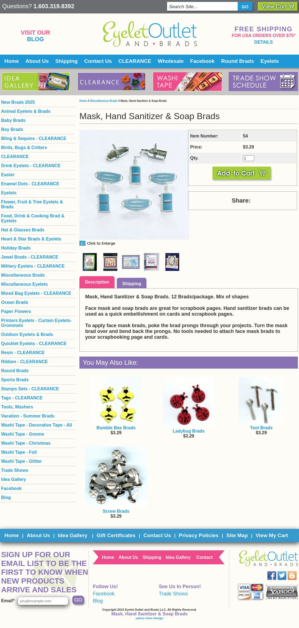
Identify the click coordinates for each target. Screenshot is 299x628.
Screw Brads (116, 511)
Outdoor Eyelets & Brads (27, 334)
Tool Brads (261, 427)
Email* (8, 600)
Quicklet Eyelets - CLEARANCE (34, 343)
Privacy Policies (198, 535)
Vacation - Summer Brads (27, 416)
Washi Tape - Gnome (22, 434)
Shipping (66, 61)
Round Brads (237, 61)
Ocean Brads (14, 302)
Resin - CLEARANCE (23, 352)
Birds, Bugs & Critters (24, 147)
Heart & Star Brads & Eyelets (31, 239)
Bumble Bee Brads (115, 427)
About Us (37, 61)
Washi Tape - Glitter (21, 461)
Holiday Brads (16, 248)
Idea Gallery (13, 479)
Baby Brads (13, 120)
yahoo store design (150, 618)
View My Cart (272, 535)
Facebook (202, 61)
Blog (35, 39)
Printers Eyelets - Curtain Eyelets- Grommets (36, 323)
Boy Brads (12, 129)
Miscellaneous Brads (103, 100)
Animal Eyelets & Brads (26, 111)
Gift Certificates (116, 535)
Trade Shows (14, 470)
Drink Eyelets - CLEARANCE (30, 165)
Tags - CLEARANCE (22, 398)
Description (97, 282)
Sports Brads (15, 379)
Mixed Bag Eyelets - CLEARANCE (36, 293)
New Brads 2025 (18, 102)
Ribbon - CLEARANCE (24, 361)
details (263, 42)
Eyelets (270, 61)
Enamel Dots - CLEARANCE (30, 183)
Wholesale (171, 61)
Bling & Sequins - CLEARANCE (33, 138)
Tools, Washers (17, 407)
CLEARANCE (134, 61)
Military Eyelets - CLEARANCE (33, 266)
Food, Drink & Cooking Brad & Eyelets (32, 218)
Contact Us (98, 61)
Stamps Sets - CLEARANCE (30, 388)
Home (11, 61)
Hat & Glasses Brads (22, 230)
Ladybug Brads (188, 431)
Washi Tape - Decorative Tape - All (36, 425)
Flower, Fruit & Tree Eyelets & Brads (32, 204)
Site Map (237, 535)
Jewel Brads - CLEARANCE (29, 257)
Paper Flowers (16, 311)
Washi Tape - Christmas (26, 443)
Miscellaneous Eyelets (24, 284)
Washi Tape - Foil (19, 452)
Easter (8, 174)
